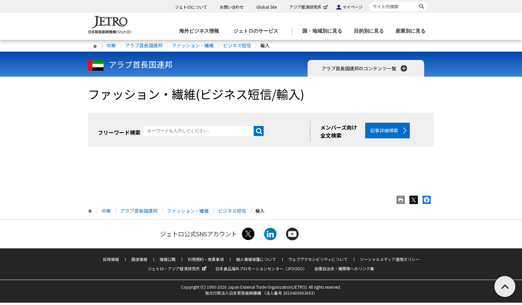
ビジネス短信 (237, 45)
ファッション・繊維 (193, 45)
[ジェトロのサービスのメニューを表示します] (257, 31)
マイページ (353, 7)
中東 (111, 45)
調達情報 (139, 261)
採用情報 (111, 261)
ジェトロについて (191, 7)
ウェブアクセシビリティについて (318, 261)
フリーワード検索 (119, 132)
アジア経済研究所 (309, 7)
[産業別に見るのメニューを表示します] (412, 31)
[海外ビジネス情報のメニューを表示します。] (201, 31)
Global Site (266, 7)
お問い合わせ (232, 7)
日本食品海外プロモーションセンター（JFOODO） (261, 271)
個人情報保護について (256, 261)
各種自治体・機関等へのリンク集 (344, 271)
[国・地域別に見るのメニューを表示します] (324, 31)
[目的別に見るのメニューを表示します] (371, 31)
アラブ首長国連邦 (143, 45)
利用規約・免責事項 (206, 261)
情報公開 (167, 261)
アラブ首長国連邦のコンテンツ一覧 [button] (365, 68)
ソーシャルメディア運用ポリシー (389, 261)
